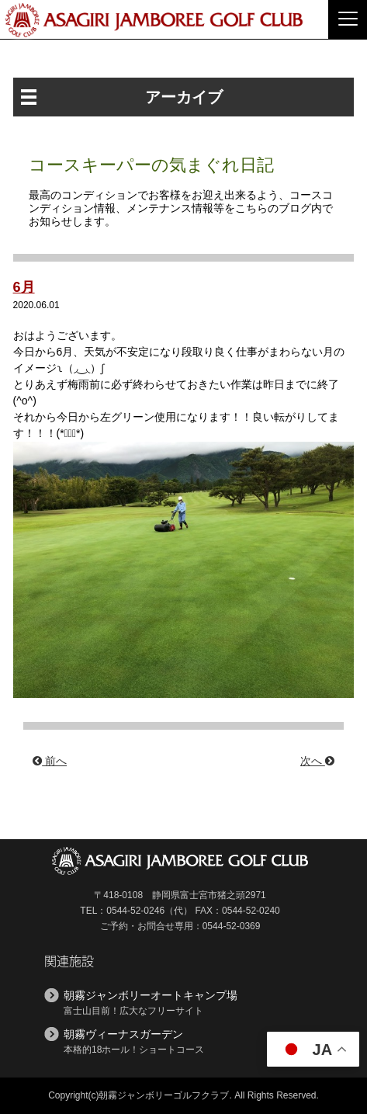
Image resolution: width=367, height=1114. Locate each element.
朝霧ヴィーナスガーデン (123, 1034)
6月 (24, 287)
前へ (50, 761)
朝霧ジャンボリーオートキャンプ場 (150, 995)
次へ (317, 761)
